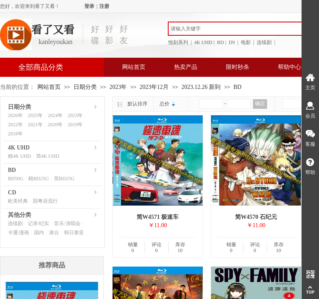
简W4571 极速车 (158, 217)
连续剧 (15, 223)
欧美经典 (18, 201)
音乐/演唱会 (67, 223)
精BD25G (38, 178)
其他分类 (19, 215)
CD (12, 192)
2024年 (55, 115)
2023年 (118, 87)
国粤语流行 (45, 201)
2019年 (75, 124)
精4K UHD (19, 156)
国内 (39, 232)
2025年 (35, 115)
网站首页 (133, 67)
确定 (260, 103)
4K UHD (19, 148)
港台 (54, 232)
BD (237, 87)
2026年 (15, 115)
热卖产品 (185, 67)
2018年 (15, 134)
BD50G (15, 178)
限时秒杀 (237, 67)
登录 (89, 6)
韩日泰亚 (74, 232)
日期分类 (85, 87)
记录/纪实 (38, 223)
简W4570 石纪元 (256, 217)
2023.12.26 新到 (201, 87)
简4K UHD (47, 156)
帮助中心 (289, 67)
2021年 (35, 124)
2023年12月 (154, 87)
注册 (104, 6)
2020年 (55, 124)
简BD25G (64, 178)
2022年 (15, 124)
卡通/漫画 (18, 232)
